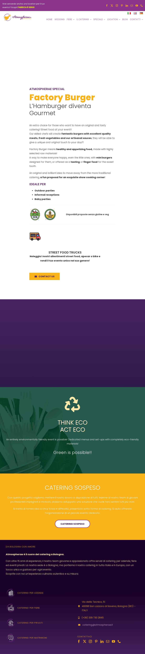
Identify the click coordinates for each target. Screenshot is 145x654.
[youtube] (137, 5)
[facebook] (107, 5)
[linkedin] (127, 5)
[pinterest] (122, 5)
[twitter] (112, 5)
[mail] (132, 5)
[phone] (142, 5)
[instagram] (117, 5)
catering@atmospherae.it (97, 624)
